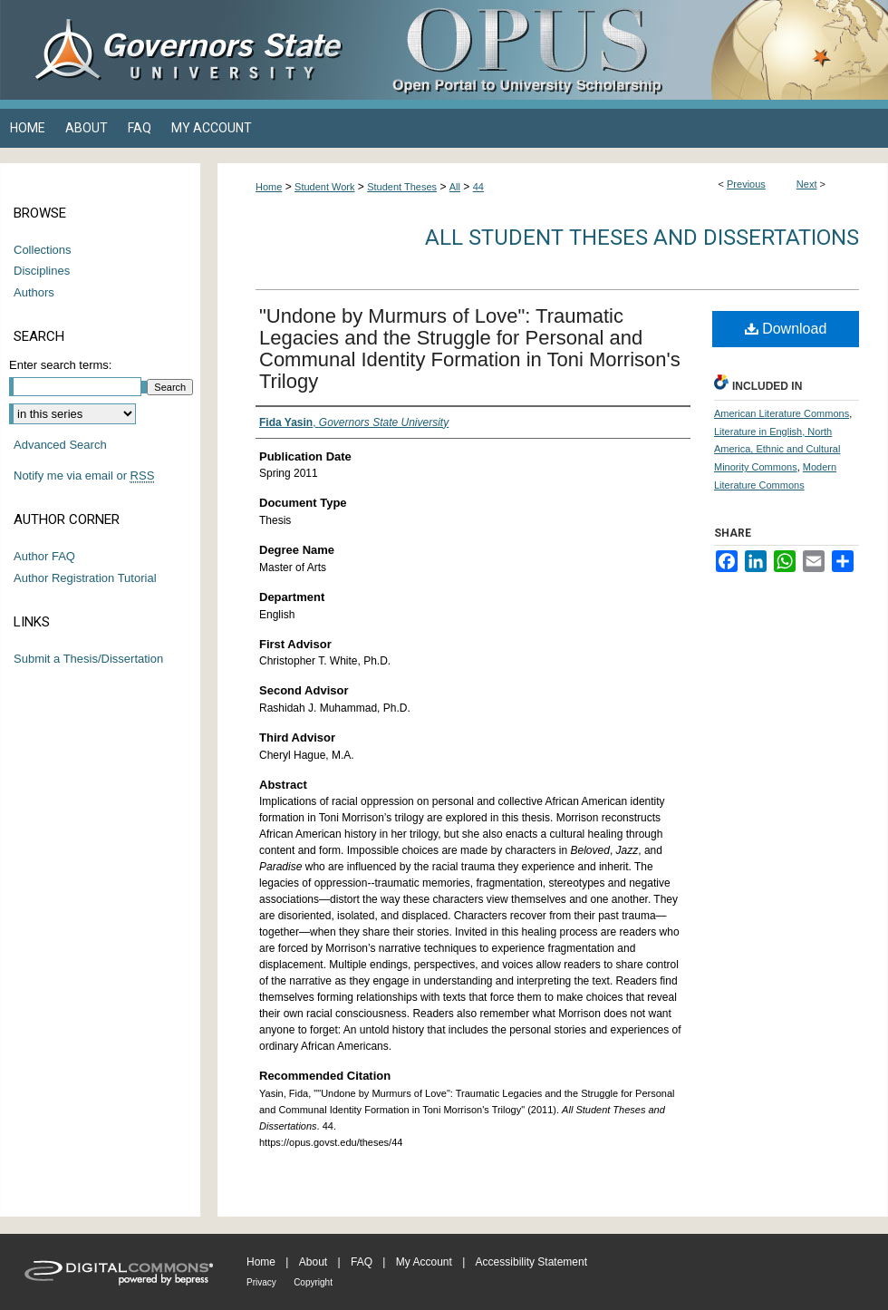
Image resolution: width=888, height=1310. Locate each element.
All (454, 186)
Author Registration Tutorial (85, 578)
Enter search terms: (60, 365)
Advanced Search (60, 444)
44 (478, 186)
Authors (34, 292)
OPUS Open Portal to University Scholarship (625, 50)
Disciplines (42, 270)
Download (786, 328)
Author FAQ (44, 556)
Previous (746, 184)
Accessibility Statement (531, 1262)
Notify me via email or (84, 476)
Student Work (324, 186)
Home (269, 186)
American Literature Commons (781, 413)
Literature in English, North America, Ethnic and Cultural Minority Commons (777, 449)
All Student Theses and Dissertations (642, 237)
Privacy (261, 1282)
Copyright (313, 1282)
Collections (43, 250)
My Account (424, 1262)
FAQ (361, 1262)
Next (806, 184)
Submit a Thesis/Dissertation (88, 658)
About (313, 1262)
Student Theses (402, 186)
